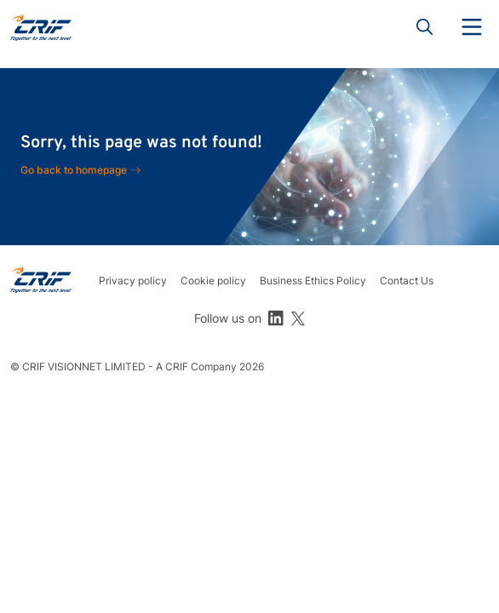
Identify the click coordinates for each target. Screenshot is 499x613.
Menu (472, 27)
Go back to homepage (73, 169)
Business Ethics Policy (313, 280)
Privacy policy (133, 280)
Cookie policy (213, 280)
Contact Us (406, 280)
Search (425, 27)
